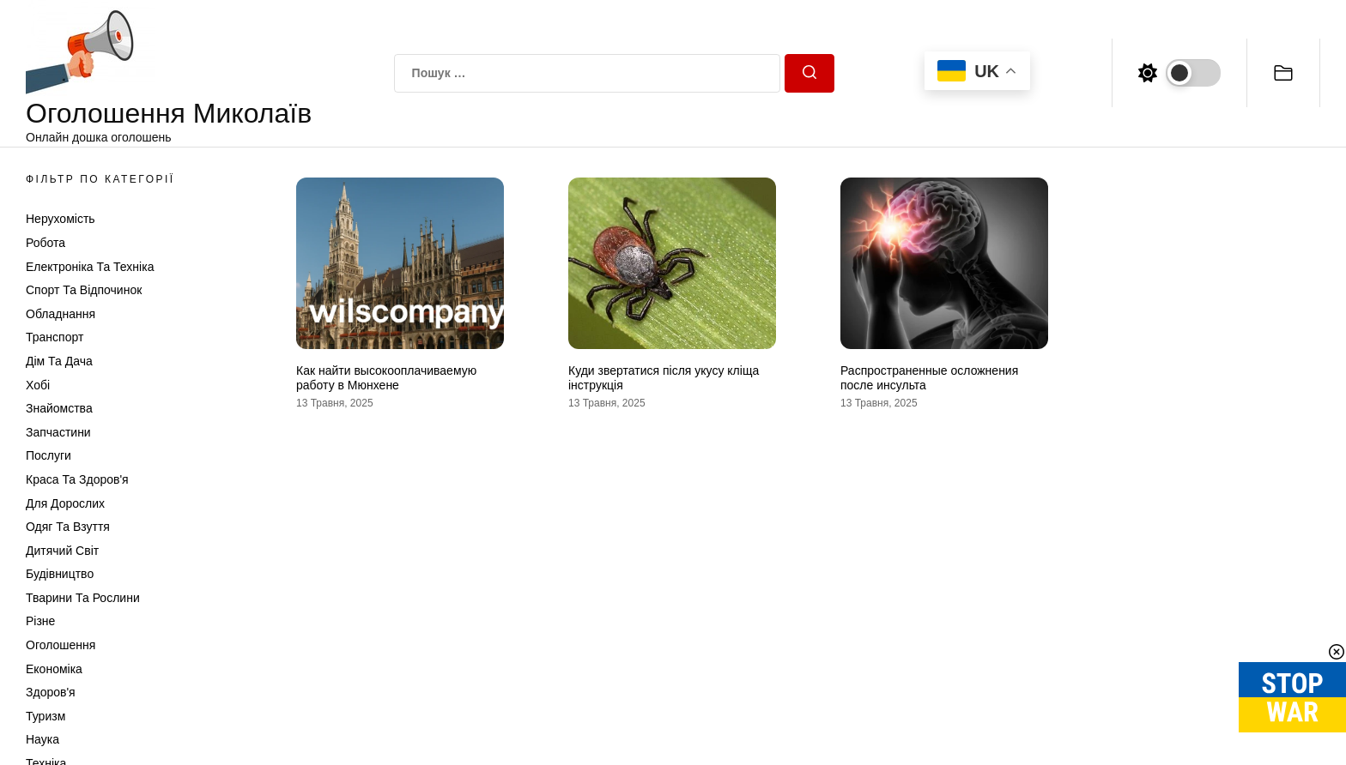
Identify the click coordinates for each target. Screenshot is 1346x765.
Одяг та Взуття (68, 526)
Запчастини (58, 432)
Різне (40, 621)
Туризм (45, 716)
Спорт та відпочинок (84, 290)
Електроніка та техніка (90, 267)
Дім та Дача (59, 361)
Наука (42, 739)
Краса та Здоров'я (77, 479)
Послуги (48, 455)
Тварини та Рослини (83, 598)
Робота (45, 243)
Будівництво (60, 574)
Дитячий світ (62, 550)
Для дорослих (65, 503)
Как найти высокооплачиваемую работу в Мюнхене (386, 378)
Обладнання (60, 314)
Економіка (54, 669)
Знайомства (59, 408)
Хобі (38, 385)
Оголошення (60, 645)
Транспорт (54, 337)
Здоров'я (51, 692)
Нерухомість (60, 219)
